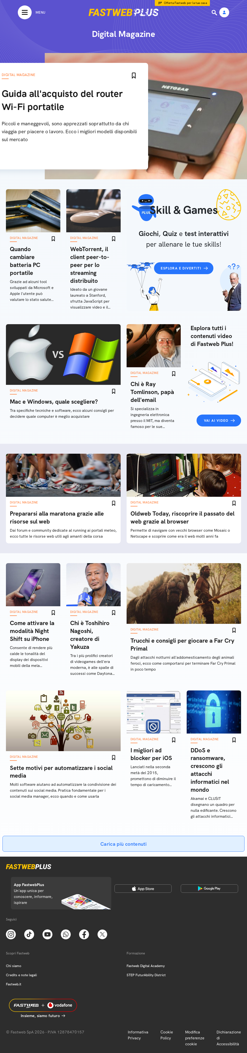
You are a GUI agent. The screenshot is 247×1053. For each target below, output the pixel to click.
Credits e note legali (21, 975)
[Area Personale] (224, 12)
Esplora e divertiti (181, 268)
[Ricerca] (214, 13)
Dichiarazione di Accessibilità (229, 1038)
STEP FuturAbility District (146, 975)
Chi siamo (13, 966)
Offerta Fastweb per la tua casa (185, 3)
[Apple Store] (143, 888)
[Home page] (123, 12)
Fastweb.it (13, 984)
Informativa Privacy (138, 1035)
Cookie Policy (166, 1035)
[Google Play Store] (209, 888)
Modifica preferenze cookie (194, 1038)
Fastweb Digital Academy (146, 966)
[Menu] (31, 12)
